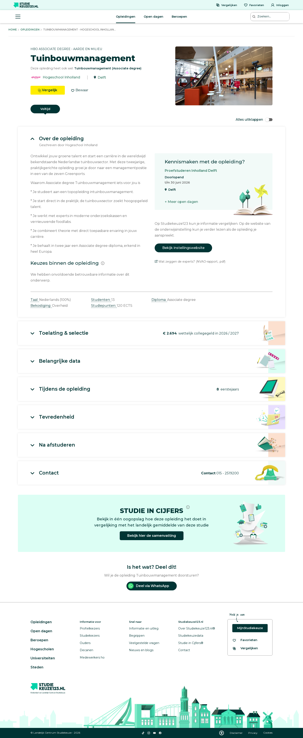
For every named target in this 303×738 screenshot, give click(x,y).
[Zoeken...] (270, 16)
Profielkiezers (90, 628)
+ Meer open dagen (181, 202)
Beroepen (179, 17)
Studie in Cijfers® (190, 643)
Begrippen (137, 635)
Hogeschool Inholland (61, 77)
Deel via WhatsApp (148, 586)
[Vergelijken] (226, 5)
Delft (102, 77)
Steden (37, 667)
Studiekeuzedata (190, 635)
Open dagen (153, 17)
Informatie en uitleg (143, 628)
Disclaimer (236, 732)
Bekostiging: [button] (41, 306)
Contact (184, 650)
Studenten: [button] (101, 300)
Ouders (85, 643)
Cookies (267, 732)
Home (12, 29)
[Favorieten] (254, 5)
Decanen (86, 650)
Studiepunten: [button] (104, 306)
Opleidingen (125, 17)
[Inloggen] (280, 5)
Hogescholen (42, 649)
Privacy (253, 732)
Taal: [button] (35, 300)
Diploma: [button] (159, 300)
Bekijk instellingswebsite (183, 248)
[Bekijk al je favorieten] (244, 640)
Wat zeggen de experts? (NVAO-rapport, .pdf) (190, 261)
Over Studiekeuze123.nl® (196, 628)
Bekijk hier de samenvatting (151, 536)
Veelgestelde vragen (144, 643)
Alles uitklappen (254, 120)
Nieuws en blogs (141, 650)
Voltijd (45, 109)
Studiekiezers (90, 635)
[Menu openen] (17, 16)
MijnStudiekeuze (250, 628)
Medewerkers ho (92, 657)
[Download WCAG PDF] (221, 732)
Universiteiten (43, 658)
